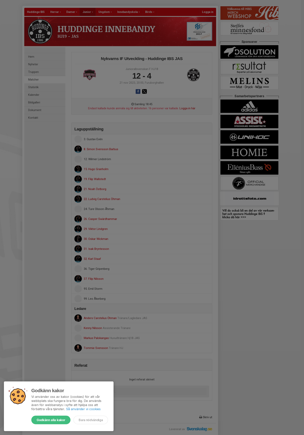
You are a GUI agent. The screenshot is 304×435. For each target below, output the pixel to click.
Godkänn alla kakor (51, 420)
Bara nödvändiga (91, 420)
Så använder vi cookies (83, 409)
